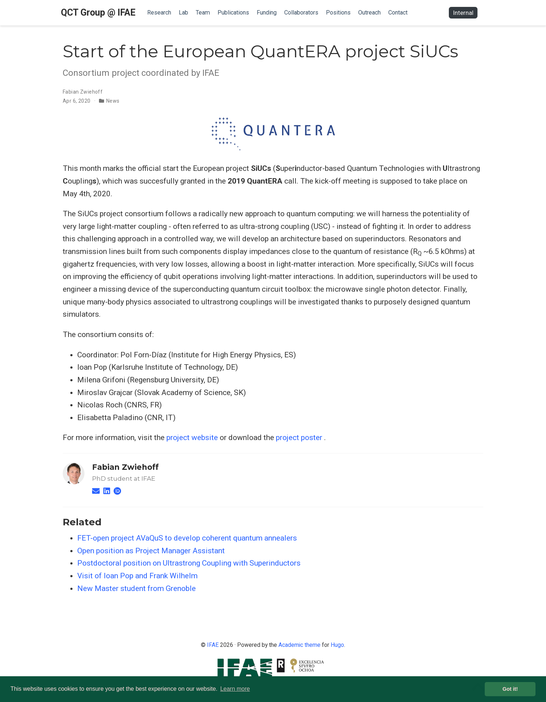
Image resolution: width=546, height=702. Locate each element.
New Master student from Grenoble (136, 588)
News (113, 101)
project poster (299, 437)
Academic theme (299, 644)
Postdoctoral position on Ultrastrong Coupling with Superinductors (189, 563)
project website (192, 437)
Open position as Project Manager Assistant (151, 550)
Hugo (337, 644)
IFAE (213, 644)
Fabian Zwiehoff (83, 92)
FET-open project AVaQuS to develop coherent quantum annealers (187, 538)
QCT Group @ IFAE (98, 12)
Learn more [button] (235, 689)
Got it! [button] (510, 689)
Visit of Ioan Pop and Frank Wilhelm (137, 575)
